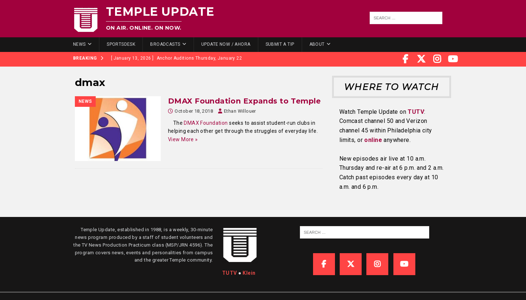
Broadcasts (165, 44)
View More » (183, 139)
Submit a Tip (280, 44)
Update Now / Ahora (226, 44)
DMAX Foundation (206, 123)
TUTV (416, 111)
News (79, 44)
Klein (249, 273)
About (317, 44)
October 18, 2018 (194, 111)
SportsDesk (121, 44)
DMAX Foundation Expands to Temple (244, 101)
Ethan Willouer (240, 111)
